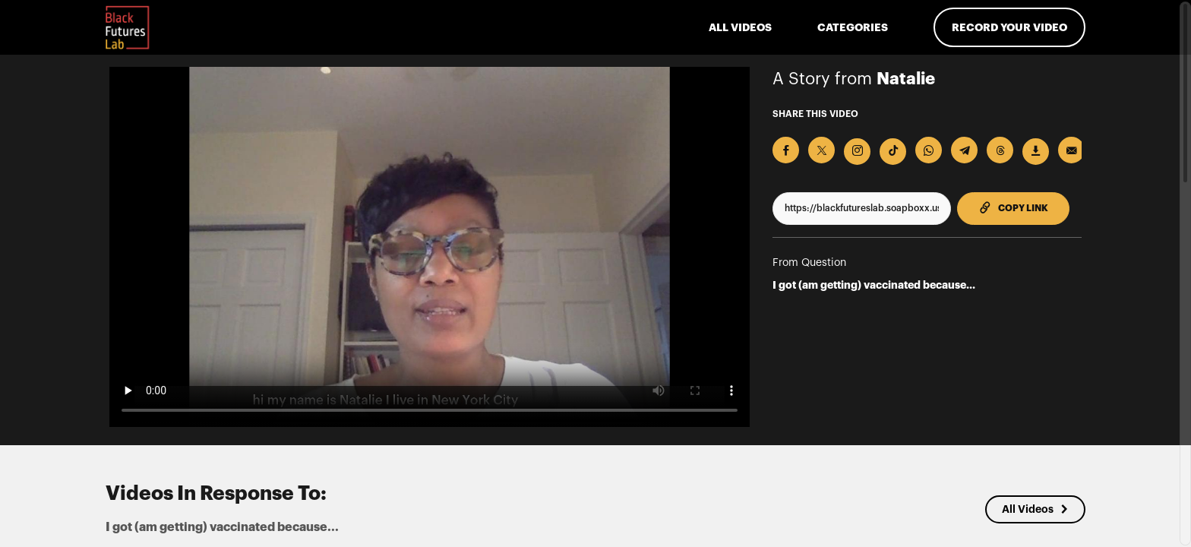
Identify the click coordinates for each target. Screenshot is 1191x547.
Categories (852, 27)
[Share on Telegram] (964, 150)
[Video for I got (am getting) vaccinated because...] (429, 247)
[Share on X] (821, 150)
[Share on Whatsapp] (928, 150)
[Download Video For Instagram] (857, 151)
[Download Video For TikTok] (893, 151)
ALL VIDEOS (740, 27)
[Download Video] (1035, 151)
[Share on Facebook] (785, 150)
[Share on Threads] (1000, 150)
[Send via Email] (1071, 150)
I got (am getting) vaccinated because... (873, 285)
